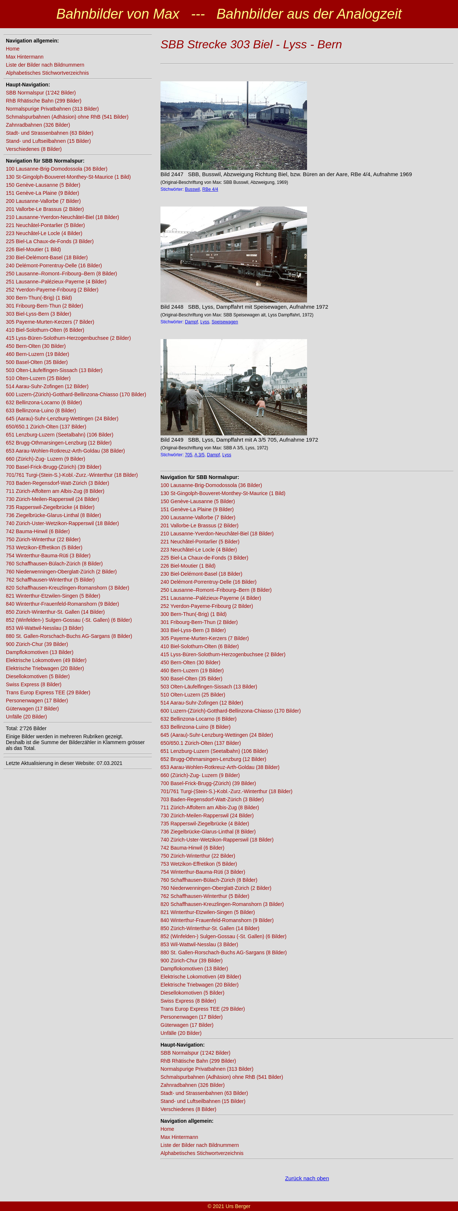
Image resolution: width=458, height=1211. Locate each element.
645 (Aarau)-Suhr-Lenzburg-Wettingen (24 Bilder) (62, 418)
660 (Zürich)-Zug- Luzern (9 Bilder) (45, 459)
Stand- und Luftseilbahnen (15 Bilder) (48, 141)
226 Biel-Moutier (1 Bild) (33, 249)
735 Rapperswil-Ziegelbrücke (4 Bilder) (50, 507)
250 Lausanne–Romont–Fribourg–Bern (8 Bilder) (61, 273)
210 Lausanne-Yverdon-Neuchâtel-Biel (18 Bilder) (62, 217)
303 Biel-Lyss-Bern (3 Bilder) (38, 314)
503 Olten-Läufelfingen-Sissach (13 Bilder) (54, 370)
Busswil (192, 189)
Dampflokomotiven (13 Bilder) (39, 652)
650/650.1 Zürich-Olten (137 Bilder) (46, 427)
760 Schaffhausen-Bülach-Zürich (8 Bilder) (54, 564)
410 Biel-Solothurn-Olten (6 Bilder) (45, 330)
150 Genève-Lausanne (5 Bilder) (43, 185)
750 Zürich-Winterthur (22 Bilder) (43, 539)
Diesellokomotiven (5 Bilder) (38, 676)
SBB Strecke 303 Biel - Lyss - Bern (251, 44)
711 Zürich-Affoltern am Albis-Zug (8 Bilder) (55, 491)
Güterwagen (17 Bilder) (32, 709)
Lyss (204, 321)
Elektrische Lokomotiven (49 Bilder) (46, 660)
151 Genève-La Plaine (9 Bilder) (42, 193)
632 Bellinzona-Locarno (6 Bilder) (44, 402)
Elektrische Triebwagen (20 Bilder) (45, 668)
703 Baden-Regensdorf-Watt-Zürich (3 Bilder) (57, 483)
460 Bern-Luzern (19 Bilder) (37, 354)
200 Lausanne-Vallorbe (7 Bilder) (43, 201)
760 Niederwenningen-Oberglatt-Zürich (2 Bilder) (61, 572)
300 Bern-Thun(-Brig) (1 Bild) (39, 298)
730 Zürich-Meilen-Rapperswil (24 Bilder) (52, 499)
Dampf (191, 321)
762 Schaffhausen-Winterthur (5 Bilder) (50, 580)
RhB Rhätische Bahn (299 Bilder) (43, 101)
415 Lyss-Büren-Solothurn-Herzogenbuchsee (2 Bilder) (68, 338)
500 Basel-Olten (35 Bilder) (37, 362)
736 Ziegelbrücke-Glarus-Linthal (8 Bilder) (53, 515)
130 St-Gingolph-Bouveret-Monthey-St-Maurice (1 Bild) (68, 177)
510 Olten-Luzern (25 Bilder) (38, 378)
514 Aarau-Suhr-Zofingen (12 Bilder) (47, 386)
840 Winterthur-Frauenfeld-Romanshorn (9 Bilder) (62, 604)
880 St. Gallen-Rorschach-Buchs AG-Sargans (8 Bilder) (69, 636)
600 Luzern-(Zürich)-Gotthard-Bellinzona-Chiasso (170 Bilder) (76, 394)
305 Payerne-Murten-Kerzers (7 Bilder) (50, 322)
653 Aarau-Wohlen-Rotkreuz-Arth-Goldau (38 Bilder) (65, 451)
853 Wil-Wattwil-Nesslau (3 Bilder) (45, 628)
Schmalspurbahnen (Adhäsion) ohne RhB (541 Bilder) (67, 117)
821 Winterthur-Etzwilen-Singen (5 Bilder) (53, 596)
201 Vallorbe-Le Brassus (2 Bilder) (45, 209)
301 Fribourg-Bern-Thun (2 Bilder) (44, 306)
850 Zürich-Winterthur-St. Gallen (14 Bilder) (55, 612)
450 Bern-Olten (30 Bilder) (36, 346)
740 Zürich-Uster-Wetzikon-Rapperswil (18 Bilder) (62, 523)
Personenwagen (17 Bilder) (37, 700)
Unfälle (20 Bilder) (26, 717)
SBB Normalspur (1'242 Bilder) (41, 93)
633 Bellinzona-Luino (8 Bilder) (41, 410)
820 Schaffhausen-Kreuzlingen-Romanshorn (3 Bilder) (67, 588)
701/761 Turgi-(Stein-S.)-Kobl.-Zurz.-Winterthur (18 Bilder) (72, 475)
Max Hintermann (25, 57)
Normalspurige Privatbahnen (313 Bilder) (52, 109)
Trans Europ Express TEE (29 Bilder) (48, 692)
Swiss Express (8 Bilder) (34, 684)
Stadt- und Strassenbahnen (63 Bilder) (49, 133)
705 (188, 454)
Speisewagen (225, 321)
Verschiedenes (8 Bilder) (34, 149)
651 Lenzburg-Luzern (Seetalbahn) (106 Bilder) (59, 435)
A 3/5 (199, 454)
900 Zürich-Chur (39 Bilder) (37, 644)
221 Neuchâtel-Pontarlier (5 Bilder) (45, 225)
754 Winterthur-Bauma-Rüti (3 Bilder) (48, 555)
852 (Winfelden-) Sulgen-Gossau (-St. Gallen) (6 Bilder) (69, 620)
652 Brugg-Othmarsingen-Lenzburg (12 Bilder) (59, 443)
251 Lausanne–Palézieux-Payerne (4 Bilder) (56, 282)
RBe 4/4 (210, 189)
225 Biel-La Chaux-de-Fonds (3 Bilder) (50, 241)
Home (12, 49)
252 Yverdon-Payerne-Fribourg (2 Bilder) (52, 290)
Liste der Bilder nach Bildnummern (45, 65)
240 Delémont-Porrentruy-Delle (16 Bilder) (54, 265)
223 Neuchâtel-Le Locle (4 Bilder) (44, 233)
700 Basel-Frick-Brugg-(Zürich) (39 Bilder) (53, 467)
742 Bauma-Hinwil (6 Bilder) (38, 531)
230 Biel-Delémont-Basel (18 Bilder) (47, 257)
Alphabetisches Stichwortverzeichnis (47, 73)
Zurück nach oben (307, 1178)
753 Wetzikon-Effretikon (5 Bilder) (44, 547)
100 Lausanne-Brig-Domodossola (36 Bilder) (56, 169)
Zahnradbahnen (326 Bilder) (38, 125)
